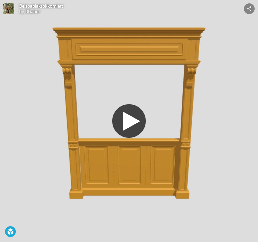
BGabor (32, 11)
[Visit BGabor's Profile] (8, 8)
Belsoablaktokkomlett (41, 6)
